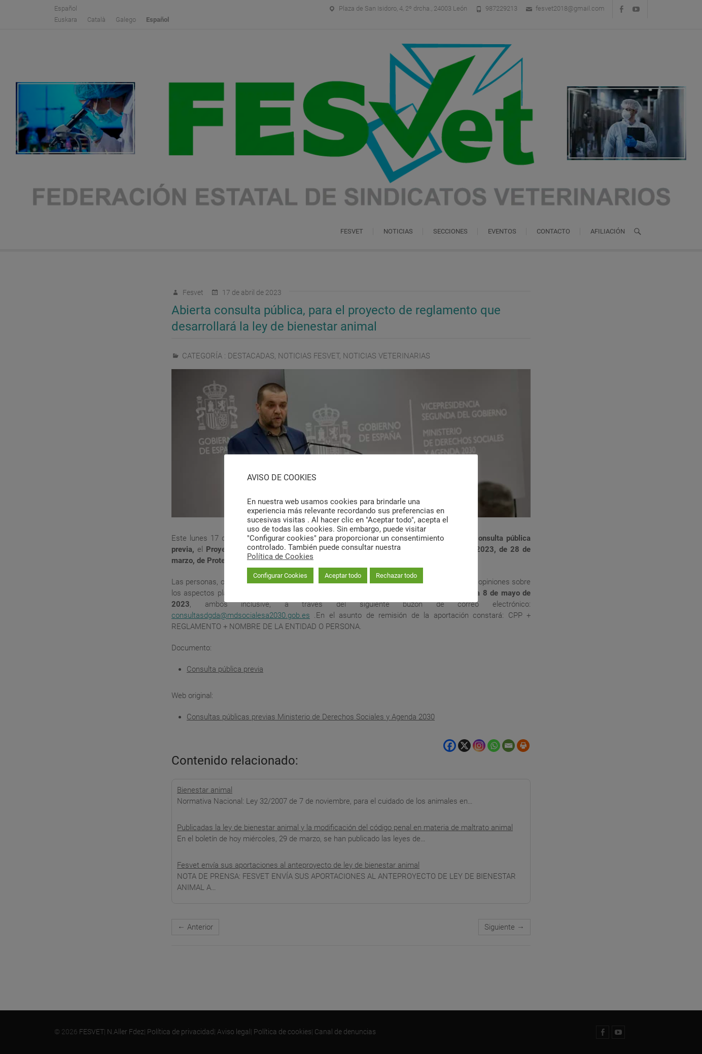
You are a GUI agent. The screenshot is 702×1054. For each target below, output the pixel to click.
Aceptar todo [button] (343, 575)
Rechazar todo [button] (396, 575)
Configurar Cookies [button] (280, 575)
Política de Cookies (280, 556)
